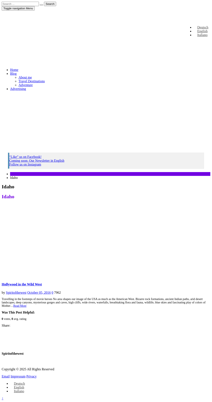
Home (14, 70)
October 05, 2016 (39, 292)
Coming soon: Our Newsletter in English (36, 160)
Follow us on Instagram (25, 164)
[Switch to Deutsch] (17, 383)
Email (6, 376)
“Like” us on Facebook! (25, 157)
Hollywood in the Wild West (22, 284)
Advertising (18, 89)
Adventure (26, 85)
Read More (19, 305)
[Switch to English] (17, 387)
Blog (13, 73)
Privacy (31, 376)
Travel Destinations (32, 81)
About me (25, 77)
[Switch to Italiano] (17, 391)
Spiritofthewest (16, 292)
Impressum (18, 376)
